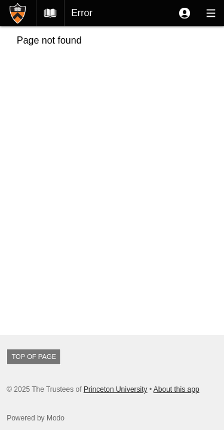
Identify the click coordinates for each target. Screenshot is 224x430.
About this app (177, 389)
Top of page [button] (33, 356)
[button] (184, 13)
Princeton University (116, 389)
